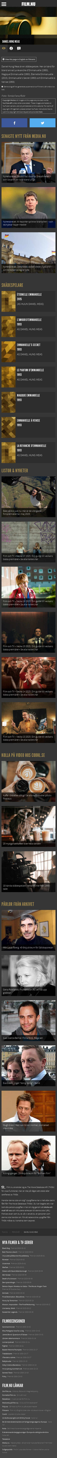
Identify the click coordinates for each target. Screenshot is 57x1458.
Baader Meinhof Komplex (12, 1350)
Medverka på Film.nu (10, 1403)
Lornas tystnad (8, 1342)
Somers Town (7, 1373)
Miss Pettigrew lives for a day (13, 1331)
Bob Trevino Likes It (9, 1252)
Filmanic (5, 1410)
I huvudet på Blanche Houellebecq (15, 1256)
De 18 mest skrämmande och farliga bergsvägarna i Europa (24, 1422)
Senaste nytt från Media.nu (24, 136)
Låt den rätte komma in (11, 1338)
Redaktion (6, 1399)
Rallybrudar (6, 1361)
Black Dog (6, 1248)
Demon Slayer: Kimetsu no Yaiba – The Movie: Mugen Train (24, 1286)
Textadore (6, 1439)
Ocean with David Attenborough (14, 1271)
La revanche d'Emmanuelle (27, 70)
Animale (5, 1293)
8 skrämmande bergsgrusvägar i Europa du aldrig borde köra (25, 1432)
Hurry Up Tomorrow (10, 1301)
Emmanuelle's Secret (19, 78)
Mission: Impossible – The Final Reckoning (18, 1304)
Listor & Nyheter (15, 470)
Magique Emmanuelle (12, 74)
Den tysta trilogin (8, 1282)
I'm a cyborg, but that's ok (12, 1369)
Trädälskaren (7, 1354)
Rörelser (5, 1260)
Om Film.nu (6, 1391)
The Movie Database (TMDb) (21, 1204)
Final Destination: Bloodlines (13, 1297)
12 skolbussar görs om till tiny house (16, 1418)
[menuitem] (5, 1232)
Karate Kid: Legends (9, 1312)
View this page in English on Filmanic (19, 59)
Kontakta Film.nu (9, 1395)
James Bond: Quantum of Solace (14, 1335)
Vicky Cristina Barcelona (11, 1365)
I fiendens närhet (8, 1357)
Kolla (4, 1428)
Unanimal (6, 1263)
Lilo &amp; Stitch (8, 1308)
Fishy (4, 1376)
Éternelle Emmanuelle (42, 74)
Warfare (5, 1267)
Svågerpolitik (7, 1449)
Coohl (4, 1414)
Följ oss (5, 1407)
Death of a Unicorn (9, 1279)
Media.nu (6, 1443)
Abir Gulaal (6, 1275)
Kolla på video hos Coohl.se (23, 755)
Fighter (5, 1346)
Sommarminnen (8, 1327)
